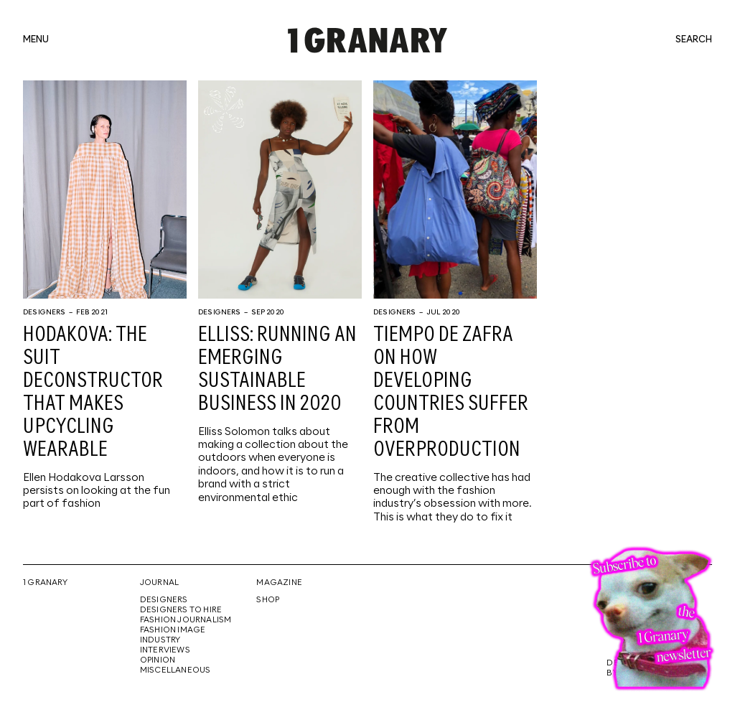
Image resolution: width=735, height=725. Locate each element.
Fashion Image (173, 630)
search (693, 40)
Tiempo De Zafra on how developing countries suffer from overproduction (450, 393)
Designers (44, 312)
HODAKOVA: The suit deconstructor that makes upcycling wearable (93, 393)
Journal (159, 583)
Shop (267, 600)
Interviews (165, 650)
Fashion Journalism (186, 620)
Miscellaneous (175, 670)
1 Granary (45, 583)
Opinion (157, 660)
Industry (160, 640)
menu (36, 40)
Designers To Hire (181, 610)
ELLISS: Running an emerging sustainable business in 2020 (277, 370)
